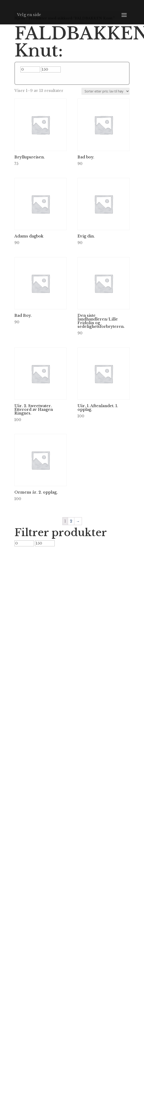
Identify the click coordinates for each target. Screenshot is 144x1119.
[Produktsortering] (105, 91)
